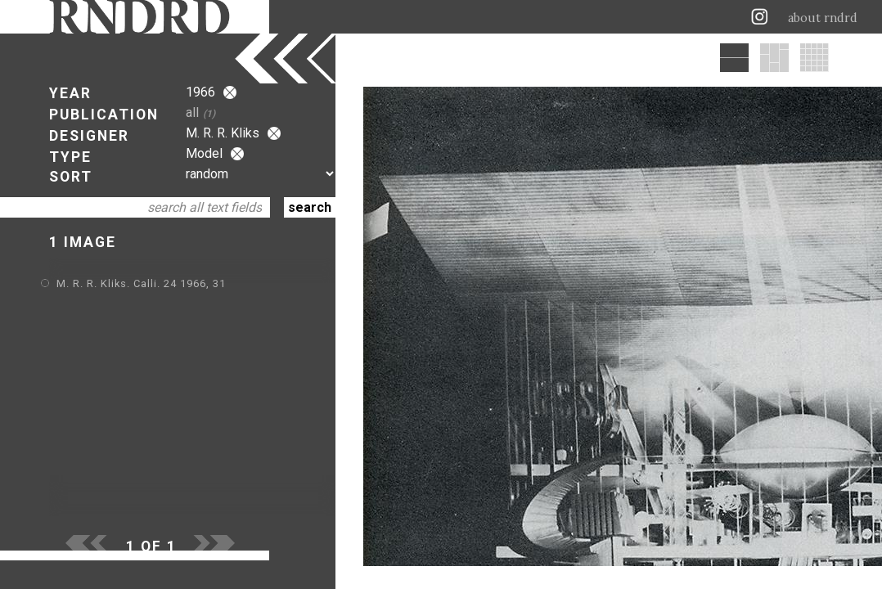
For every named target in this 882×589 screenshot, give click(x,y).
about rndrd (822, 18)
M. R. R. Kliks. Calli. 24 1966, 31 (141, 283)
